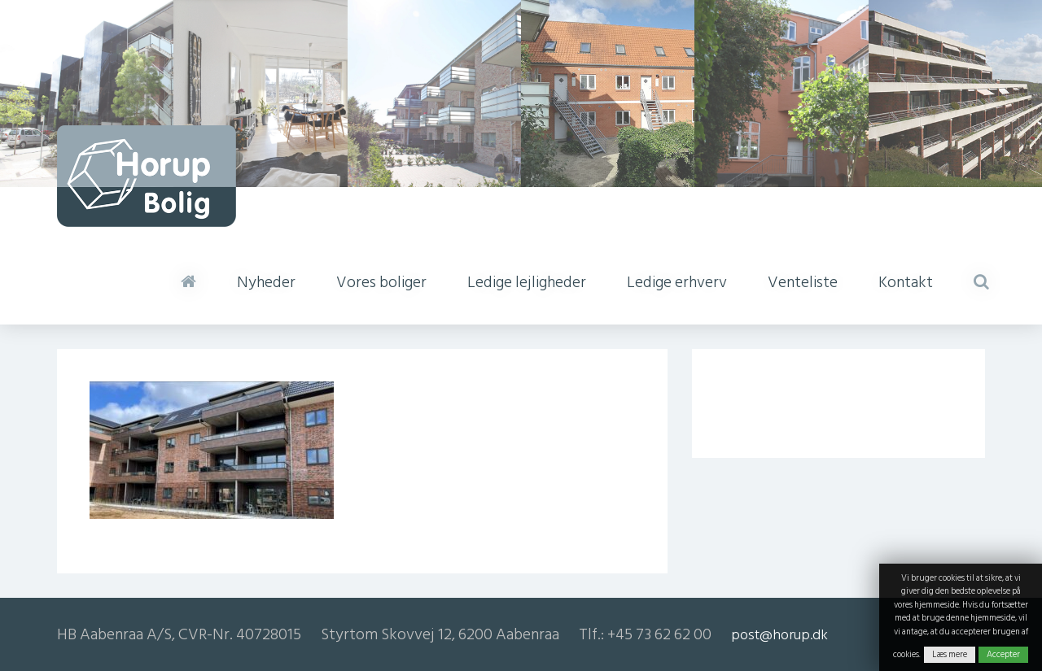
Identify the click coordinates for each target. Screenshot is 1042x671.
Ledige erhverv (677, 282)
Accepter (1003, 654)
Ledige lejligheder (526, 282)
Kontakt (905, 282)
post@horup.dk (779, 635)
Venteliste (803, 282)
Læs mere (949, 654)
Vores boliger (381, 282)
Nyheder (266, 282)
